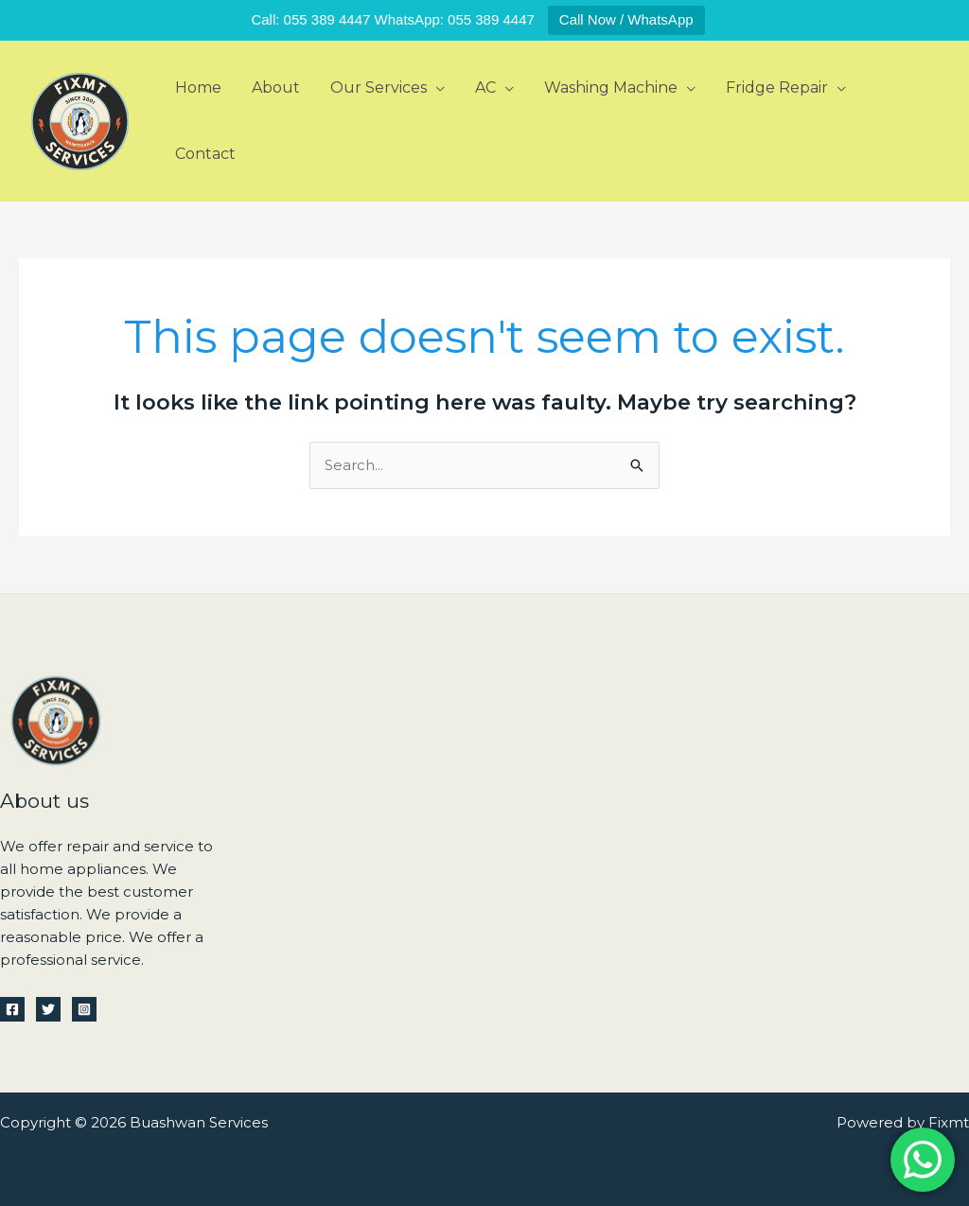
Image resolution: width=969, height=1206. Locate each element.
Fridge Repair (777, 87)
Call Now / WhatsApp (626, 19)
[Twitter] (48, 1009)
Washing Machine (611, 87)
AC (485, 87)
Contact (205, 154)
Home (198, 87)
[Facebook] (12, 1009)
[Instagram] (84, 1009)
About (276, 87)
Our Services (378, 87)
